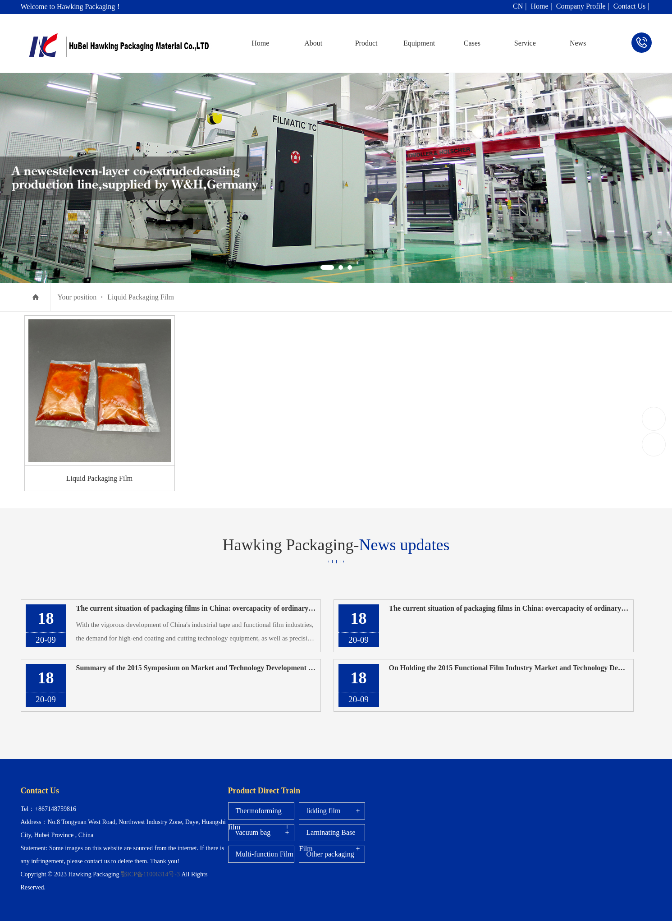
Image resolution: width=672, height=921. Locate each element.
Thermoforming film (255, 819)
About (313, 43)
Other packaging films (326, 862)
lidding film (323, 811)
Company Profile (581, 6)
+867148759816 (654, 418)
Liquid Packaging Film (140, 297)
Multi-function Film (264, 854)
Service (525, 43)
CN (518, 6)
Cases (472, 43)
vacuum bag (253, 832)
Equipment (419, 43)
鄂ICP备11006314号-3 (151, 874)
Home (539, 6)
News (578, 43)
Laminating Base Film (327, 840)
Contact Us (629, 6)
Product (366, 43)
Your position (77, 297)
